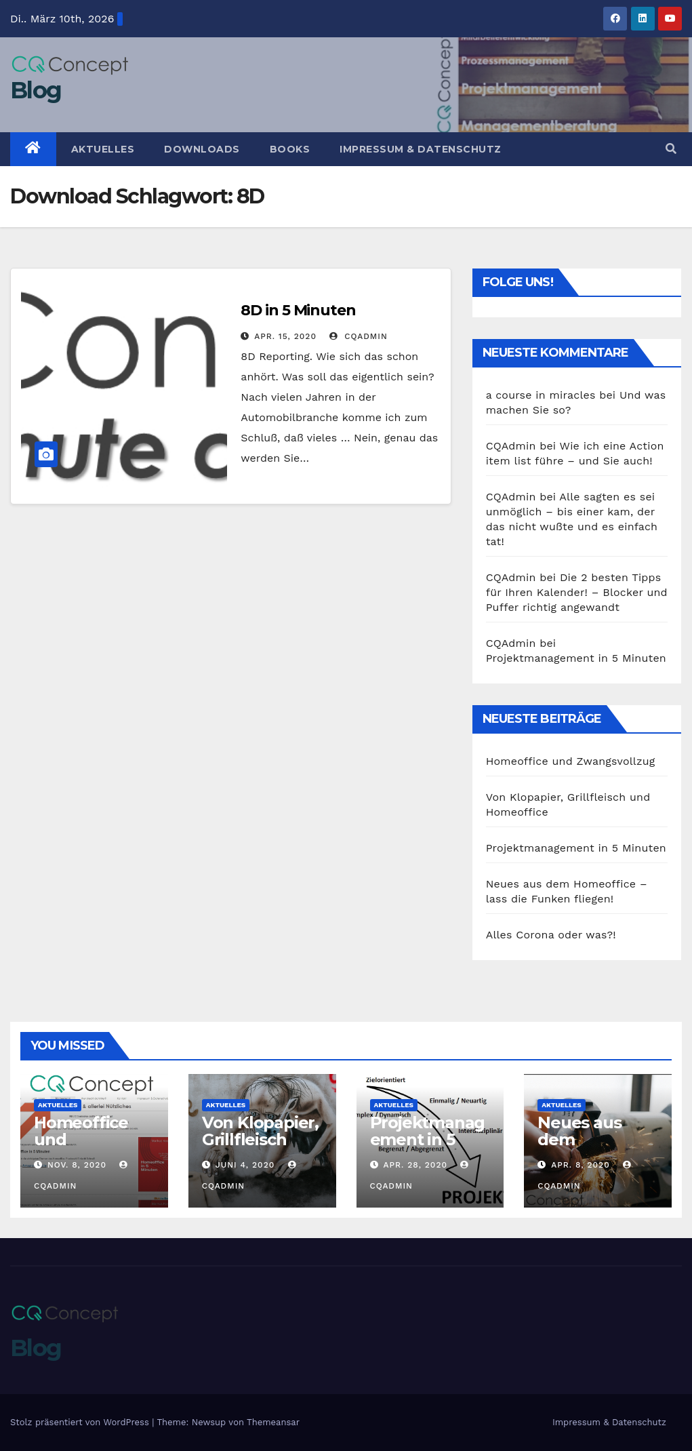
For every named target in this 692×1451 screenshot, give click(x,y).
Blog (35, 90)
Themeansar (273, 1422)
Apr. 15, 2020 (285, 336)
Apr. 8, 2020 (580, 1165)
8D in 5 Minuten (298, 310)
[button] (671, 148)
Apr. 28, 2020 (415, 1165)
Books (290, 149)
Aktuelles (103, 149)
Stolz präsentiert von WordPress (81, 1422)
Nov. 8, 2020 (76, 1165)
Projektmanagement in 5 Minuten (576, 658)
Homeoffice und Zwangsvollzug (570, 761)
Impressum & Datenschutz (421, 149)
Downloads (202, 149)
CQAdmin (358, 336)
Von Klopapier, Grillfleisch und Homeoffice (260, 1148)
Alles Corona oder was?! (551, 934)
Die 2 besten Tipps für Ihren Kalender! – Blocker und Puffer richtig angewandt (577, 592)
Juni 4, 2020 (245, 1165)
